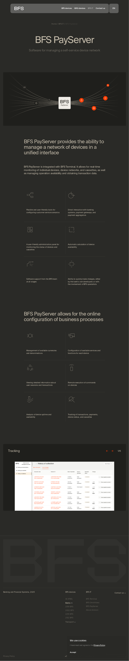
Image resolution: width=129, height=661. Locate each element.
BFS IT (90, 8)
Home (54, 24)
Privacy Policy (99, 645)
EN (114, 8)
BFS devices (66, 8)
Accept (73, 652)
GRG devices (79, 8)
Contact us (100, 8)
